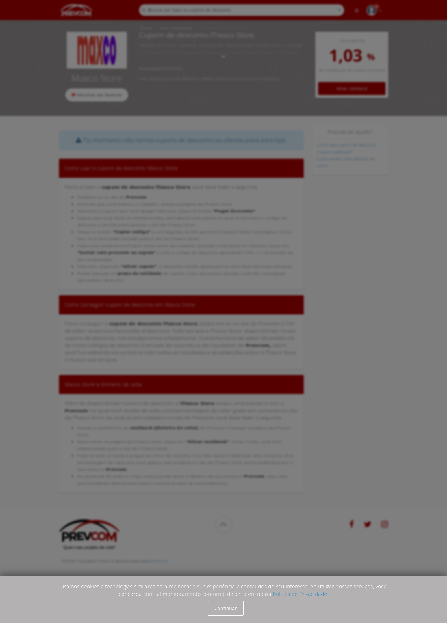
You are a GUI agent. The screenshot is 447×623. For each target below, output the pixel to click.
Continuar (225, 608)
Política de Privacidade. (300, 593)
